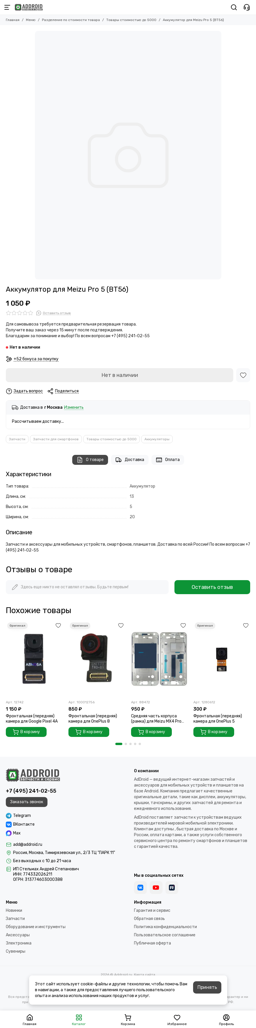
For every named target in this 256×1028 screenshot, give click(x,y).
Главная (13, 20)
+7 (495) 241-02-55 (31, 791)
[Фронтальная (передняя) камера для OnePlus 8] (96, 659)
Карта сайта (144, 975)
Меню (31, 20)
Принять (207, 987)
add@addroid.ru (27, 844)
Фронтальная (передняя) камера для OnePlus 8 (92, 719)
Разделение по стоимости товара (71, 20)
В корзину (26, 732)
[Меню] (7, 7)
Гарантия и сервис (152, 910)
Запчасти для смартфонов (56, 439)
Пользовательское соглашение (164, 935)
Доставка (129, 460)
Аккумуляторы (157, 439)
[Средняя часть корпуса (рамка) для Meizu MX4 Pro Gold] (159, 659)
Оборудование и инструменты (36, 926)
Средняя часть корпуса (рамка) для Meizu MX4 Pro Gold (156, 719)
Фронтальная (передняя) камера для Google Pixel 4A (32, 719)
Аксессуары (18, 935)
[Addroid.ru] (29, 7)
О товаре (90, 460)
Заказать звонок (26, 801)
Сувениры (15, 951)
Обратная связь (149, 918)
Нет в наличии (119, 375)
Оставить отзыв (212, 587)
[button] (118, 744)
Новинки (14, 910)
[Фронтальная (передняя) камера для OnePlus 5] (221, 659)
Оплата (168, 460)
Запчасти (17, 439)
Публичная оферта (152, 943)
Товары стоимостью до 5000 (131, 20)
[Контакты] (246, 7)
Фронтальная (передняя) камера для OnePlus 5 (217, 719)
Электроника (18, 943)
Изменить (74, 408)
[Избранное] (243, 375)
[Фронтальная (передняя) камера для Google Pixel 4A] (34, 659)
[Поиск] (233, 7)
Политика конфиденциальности (165, 926)
